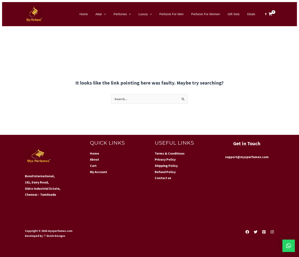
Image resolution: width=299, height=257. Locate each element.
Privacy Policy (165, 159)
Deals (252, 14)
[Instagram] (272, 232)
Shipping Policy (166, 166)
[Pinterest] (264, 232)
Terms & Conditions (170, 153)
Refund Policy (165, 172)
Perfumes (129, 14)
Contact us (163, 178)
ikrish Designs (55, 236)
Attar (109, 14)
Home (94, 14)
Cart (93, 166)
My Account (98, 172)
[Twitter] (255, 232)
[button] (288, 246)
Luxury (151, 14)
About (94, 159)
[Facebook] (247, 232)
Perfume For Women (209, 14)
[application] (113, 14)
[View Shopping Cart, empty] (268, 14)
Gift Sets (236, 14)
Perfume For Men (176, 14)
